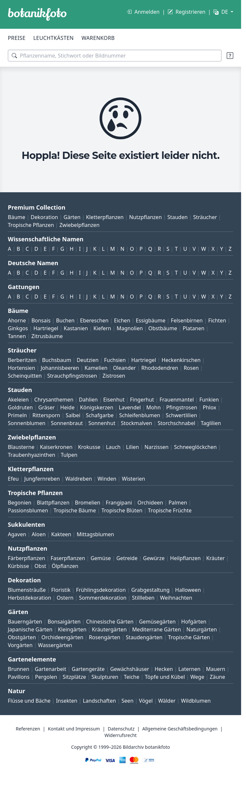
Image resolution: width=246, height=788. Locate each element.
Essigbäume (150, 320)
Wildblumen (196, 700)
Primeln (17, 415)
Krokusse (89, 447)
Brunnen (18, 669)
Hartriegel (45, 328)
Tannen (17, 336)
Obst (40, 566)
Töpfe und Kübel (165, 676)
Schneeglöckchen (195, 447)
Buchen (65, 320)
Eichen (122, 320)
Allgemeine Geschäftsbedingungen (180, 729)
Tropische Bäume (75, 510)
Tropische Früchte (170, 510)
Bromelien (87, 502)
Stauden (177, 217)
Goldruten (20, 407)
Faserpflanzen (68, 558)
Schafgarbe (100, 415)
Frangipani (119, 502)
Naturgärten (202, 629)
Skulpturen (104, 676)
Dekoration (44, 217)
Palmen (178, 502)
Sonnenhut (101, 423)
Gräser (46, 407)
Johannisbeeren (60, 367)
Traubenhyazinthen (31, 454)
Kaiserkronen (56, 447)
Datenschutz (121, 729)
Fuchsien (114, 360)
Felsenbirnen (187, 320)
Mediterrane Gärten (156, 629)
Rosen (191, 367)
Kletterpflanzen (104, 217)
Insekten (66, 700)
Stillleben (143, 597)
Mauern (215, 669)
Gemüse (100, 558)
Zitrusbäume (47, 336)
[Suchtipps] (230, 55)
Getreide (127, 558)
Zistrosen (114, 375)
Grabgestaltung (150, 589)
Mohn (153, 407)
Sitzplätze (74, 676)
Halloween (188, 589)
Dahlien (88, 399)
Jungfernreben (42, 478)
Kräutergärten (109, 629)
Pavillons (18, 676)
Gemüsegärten (157, 621)
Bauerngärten (25, 621)
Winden (106, 478)
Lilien (132, 447)
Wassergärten (55, 645)
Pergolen (46, 676)
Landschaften (99, 700)
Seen (128, 700)
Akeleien (18, 399)
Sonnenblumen (26, 423)
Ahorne (17, 320)
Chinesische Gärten (109, 621)
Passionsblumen (28, 510)
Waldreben (78, 478)
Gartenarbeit (50, 669)
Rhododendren (159, 367)
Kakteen (61, 534)
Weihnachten (176, 597)
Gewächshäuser (129, 669)
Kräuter (215, 558)
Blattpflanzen (53, 502)
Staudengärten (144, 637)
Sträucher (205, 217)
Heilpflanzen (185, 558)
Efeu (13, 478)
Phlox (210, 407)
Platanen (193, 328)
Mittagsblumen (95, 534)
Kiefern (102, 328)
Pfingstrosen (181, 407)
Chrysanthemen (54, 399)
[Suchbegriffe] (114, 55)
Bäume (16, 217)
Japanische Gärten (30, 629)
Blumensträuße (27, 589)
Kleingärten (72, 629)
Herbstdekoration (29, 597)
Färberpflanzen (26, 558)
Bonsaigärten (64, 621)
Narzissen (156, 447)
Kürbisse (18, 566)
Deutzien (88, 360)
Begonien (19, 502)
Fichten (217, 320)
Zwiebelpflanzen (79, 225)
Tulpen (69, 454)
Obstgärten (22, 637)
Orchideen (150, 502)
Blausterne (21, 447)
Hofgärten (193, 621)
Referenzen (28, 729)
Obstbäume (162, 328)
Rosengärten (104, 637)
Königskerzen (96, 407)
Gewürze (154, 558)
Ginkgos (18, 328)
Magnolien (130, 328)
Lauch (113, 447)
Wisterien (133, 478)
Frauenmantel (176, 399)
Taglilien (211, 423)
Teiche (131, 676)
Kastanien (76, 328)
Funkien (209, 399)
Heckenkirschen (181, 360)
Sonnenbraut (67, 423)
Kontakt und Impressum (74, 729)
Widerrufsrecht (121, 735)
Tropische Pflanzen (31, 225)
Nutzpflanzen (145, 217)
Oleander (124, 367)
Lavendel (130, 407)
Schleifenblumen (139, 415)
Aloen (39, 534)
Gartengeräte (88, 669)
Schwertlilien (181, 415)
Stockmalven (136, 423)
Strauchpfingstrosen (72, 375)
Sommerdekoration (103, 597)
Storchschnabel (176, 423)
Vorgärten (20, 645)
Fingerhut (142, 399)
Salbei (73, 415)
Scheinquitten (25, 375)
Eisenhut (113, 399)
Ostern (65, 597)
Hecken (164, 669)
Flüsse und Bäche (29, 700)
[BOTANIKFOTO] (37, 14)
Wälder (166, 700)
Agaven (17, 534)
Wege (197, 676)
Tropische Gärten (189, 637)
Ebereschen (94, 320)
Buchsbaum (56, 360)
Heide (67, 407)
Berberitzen (22, 360)
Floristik (61, 589)
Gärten (72, 217)
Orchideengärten (62, 637)
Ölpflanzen (65, 566)
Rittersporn (46, 415)
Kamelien (96, 367)
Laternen (189, 669)
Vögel (146, 700)
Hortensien (21, 367)
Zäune (217, 676)
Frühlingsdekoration (101, 589)
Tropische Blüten (121, 510)
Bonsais (40, 320)
